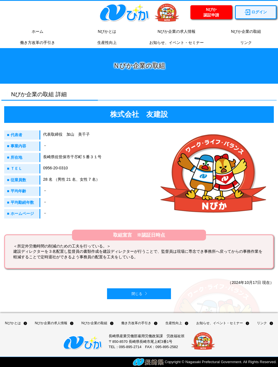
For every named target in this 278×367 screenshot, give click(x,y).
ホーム (34, 31)
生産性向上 (104, 42)
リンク (243, 42)
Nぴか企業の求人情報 (173, 31)
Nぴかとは (104, 31)
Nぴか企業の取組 (243, 31)
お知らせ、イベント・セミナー (174, 42)
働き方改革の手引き (34, 42)
